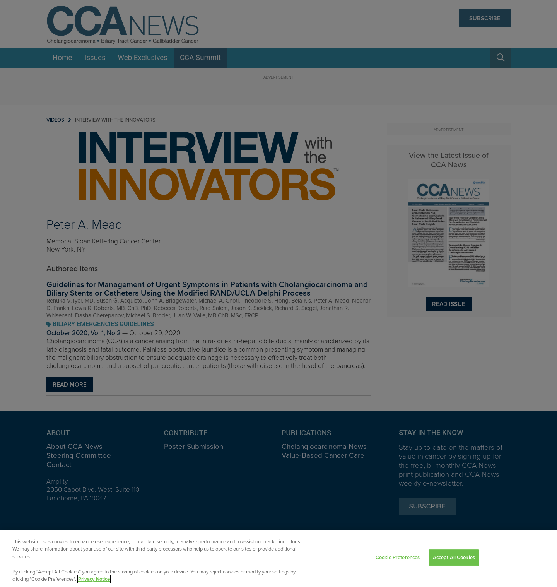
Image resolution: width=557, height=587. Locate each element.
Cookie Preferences (398, 559)
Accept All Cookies (454, 559)
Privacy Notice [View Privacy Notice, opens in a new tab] (94, 581)
